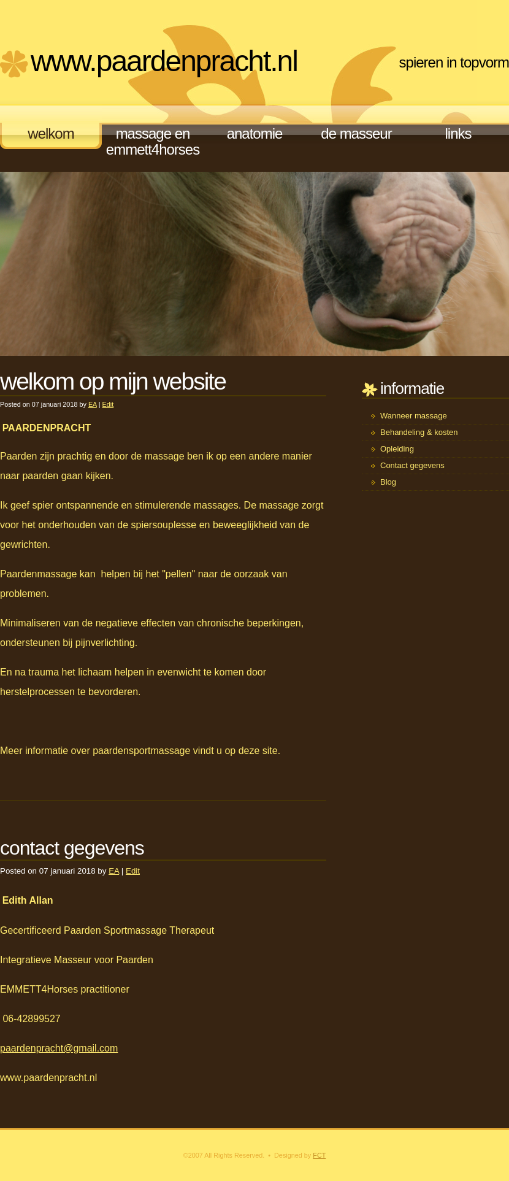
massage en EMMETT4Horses (152, 141)
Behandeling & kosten (418, 432)
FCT (319, 1155)
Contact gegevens (412, 465)
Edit (108, 404)
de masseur (356, 133)
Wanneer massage (413, 415)
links (458, 133)
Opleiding (397, 448)
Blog (388, 482)
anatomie (255, 133)
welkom (51, 133)
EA (92, 404)
